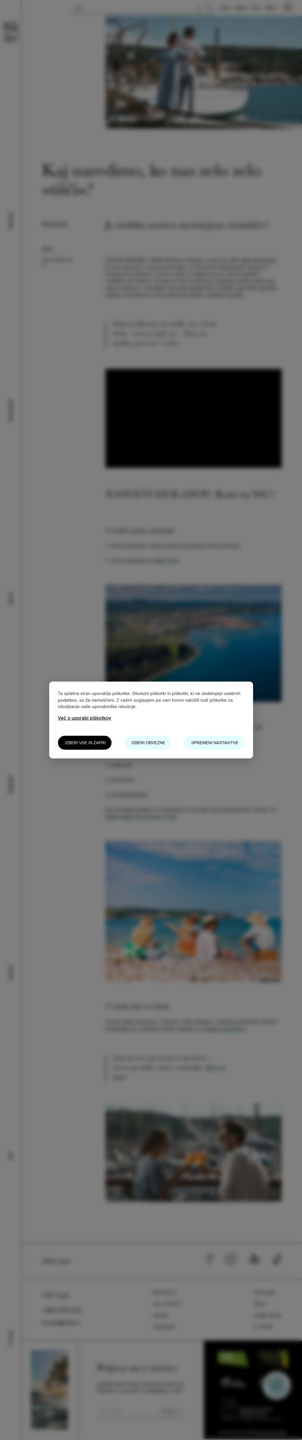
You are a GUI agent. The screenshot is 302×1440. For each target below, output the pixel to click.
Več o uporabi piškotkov (84, 718)
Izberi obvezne (148, 742)
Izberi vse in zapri (85, 742)
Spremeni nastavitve (214, 742)
